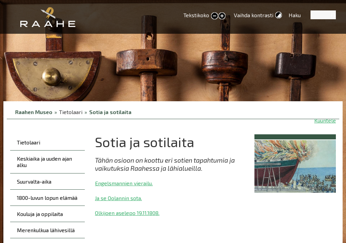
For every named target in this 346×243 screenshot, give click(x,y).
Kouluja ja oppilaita (40, 214)
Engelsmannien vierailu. (124, 183)
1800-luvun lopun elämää (47, 197)
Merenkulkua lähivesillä (46, 230)
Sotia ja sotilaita (110, 112)
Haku (295, 15)
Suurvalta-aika (34, 181)
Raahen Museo (33, 112)
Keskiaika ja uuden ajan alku (44, 161)
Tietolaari (28, 142)
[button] (295, 165)
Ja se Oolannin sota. (118, 198)
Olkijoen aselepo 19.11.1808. (127, 213)
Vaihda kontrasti (253, 15)
